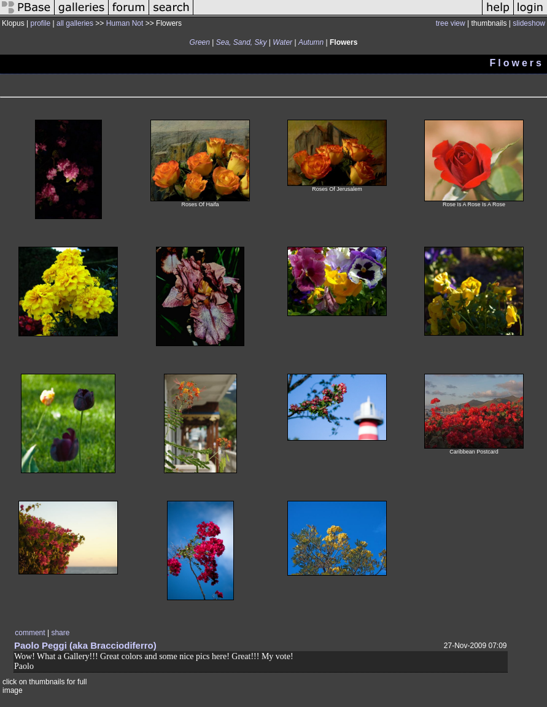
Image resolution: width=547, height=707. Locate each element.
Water (282, 42)
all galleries (74, 23)
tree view (450, 23)
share (60, 632)
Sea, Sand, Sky (241, 42)
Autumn (311, 42)
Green (200, 42)
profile (40, 23)
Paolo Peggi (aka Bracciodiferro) (85, 645)
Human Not (125, 23)
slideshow (529, 23)
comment (30, 632)
